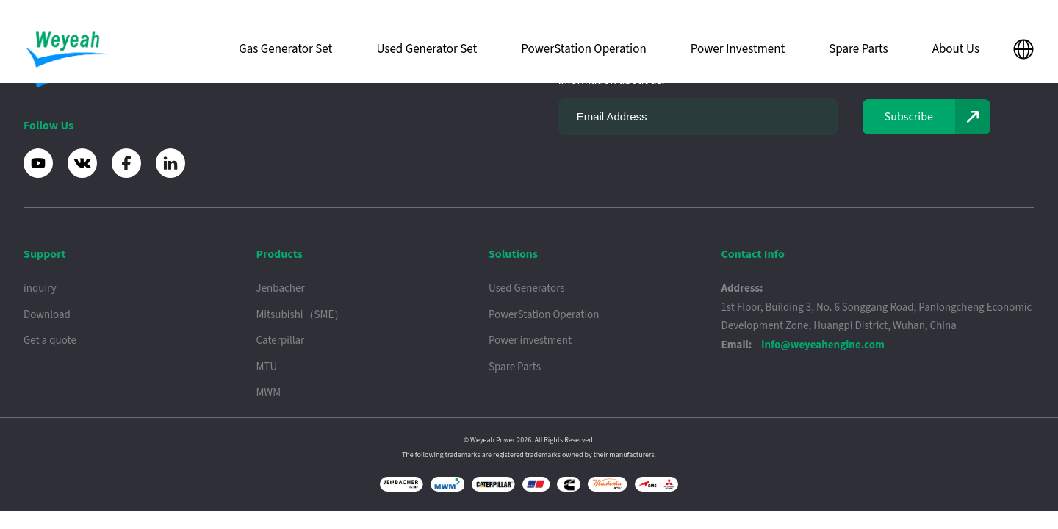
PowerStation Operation (584, 49)
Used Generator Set (426, 49)
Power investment (530, 340)
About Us (955, 49)
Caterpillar (280, 340)
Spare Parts (858, 49)
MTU (266, 367)
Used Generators (527, 288)
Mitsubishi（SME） (300, 315)
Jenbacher (280, 288)
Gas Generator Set (285, 49)
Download (47, 315)
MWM (268, 392)
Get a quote (50, 340)
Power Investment (738, 49)
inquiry (40, 288)
